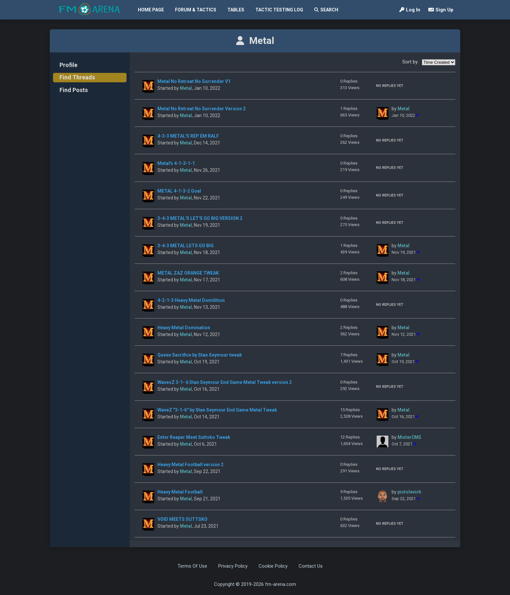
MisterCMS (409, 437)
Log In (409, 10)
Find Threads (77, 77)
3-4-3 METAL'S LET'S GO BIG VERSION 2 (199, 218)
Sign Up (440, 10)
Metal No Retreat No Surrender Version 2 (201, 108)
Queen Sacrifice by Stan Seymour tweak (199, 355)
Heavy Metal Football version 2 (190, 464)
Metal (186, 88)
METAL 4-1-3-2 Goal (179, 191)
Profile (68, 64)
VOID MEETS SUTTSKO (182, 519)
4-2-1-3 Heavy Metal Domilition (191, 300)
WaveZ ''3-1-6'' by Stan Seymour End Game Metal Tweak (217, 409)
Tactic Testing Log (279, 9)
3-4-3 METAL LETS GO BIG (185, 245)
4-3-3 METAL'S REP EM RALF (188, 136)
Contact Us (311, 566)
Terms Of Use (192, 566)
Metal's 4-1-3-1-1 (176, 163)
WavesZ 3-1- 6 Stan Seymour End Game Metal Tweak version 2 (224, 382)
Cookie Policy (273, 566)
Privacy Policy (233, 566)
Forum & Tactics (195, 9)
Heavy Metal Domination (183, 327)
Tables (235, 9)
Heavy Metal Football (180, 491)
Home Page (151, 9)
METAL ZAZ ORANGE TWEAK (188, 273)
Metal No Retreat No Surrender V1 (194, 81)
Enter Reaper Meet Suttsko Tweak (193, 437)
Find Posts (74, 90)
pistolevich (409, 491)
